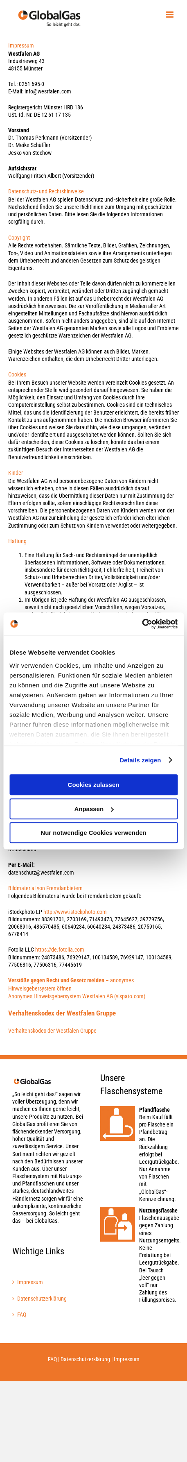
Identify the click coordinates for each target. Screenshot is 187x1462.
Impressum (30, 1282)
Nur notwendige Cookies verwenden (93, 832)
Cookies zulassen (93, 784)
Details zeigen (140, 760)
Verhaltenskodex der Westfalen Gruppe (52, 1030)
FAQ (21, 1314)
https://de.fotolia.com (59, 949)
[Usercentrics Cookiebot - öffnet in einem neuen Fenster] (142, 624)
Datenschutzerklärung (42, 1298)
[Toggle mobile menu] (170, 14)
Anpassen (93, 808)
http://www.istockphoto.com (75, 912)
